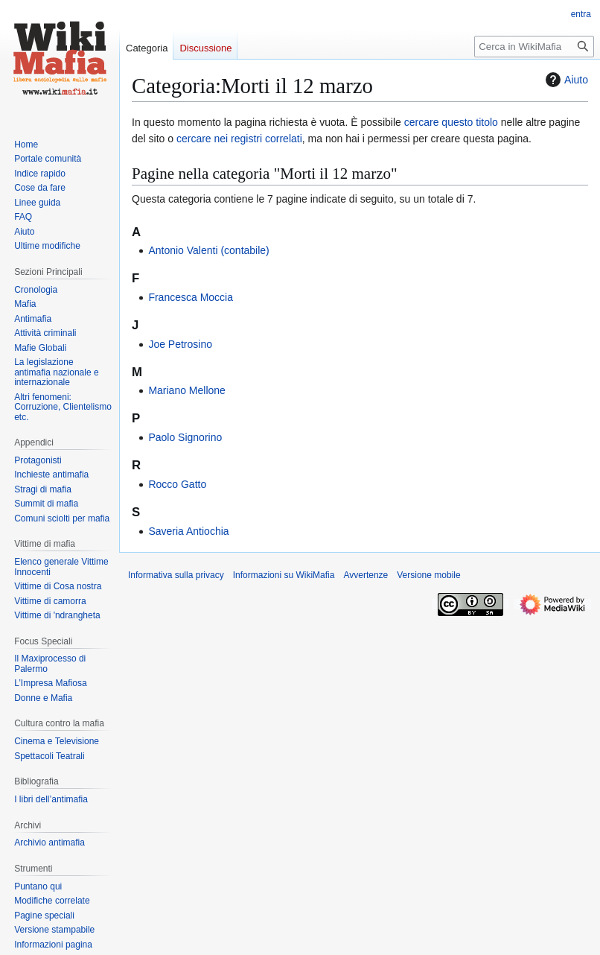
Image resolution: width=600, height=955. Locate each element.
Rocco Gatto (177, 484)
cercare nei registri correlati (239, 139)
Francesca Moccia (190, 297)
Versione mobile (428, 575)
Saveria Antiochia (188, 531)
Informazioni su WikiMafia (284, 575)
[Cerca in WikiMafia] (534, 46)
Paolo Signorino (185, 437)
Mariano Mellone (187, 390)
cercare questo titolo (451, 122)
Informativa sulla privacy (176, 575)
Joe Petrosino (180, 344)
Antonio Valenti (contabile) (208, 250)
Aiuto (565, 79)
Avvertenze (365, 575)
